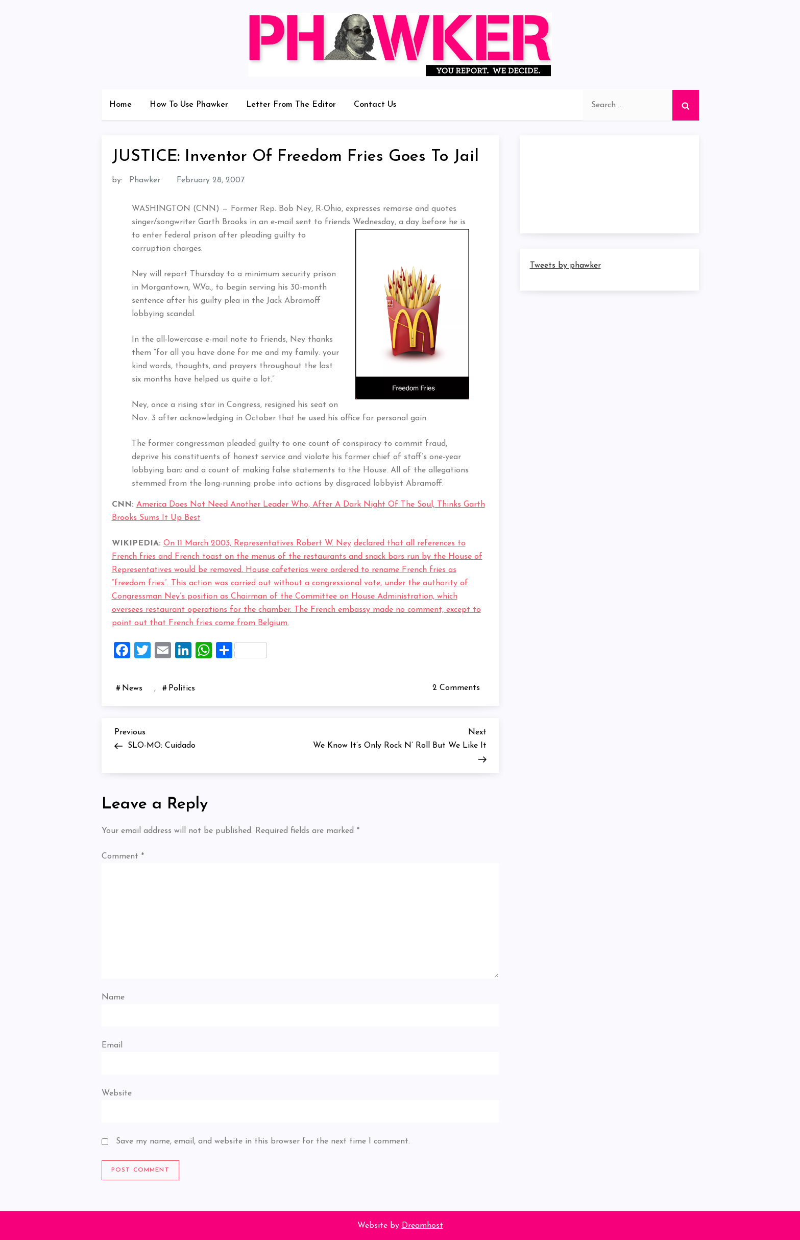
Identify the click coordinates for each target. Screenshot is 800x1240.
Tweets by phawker (565, 265)
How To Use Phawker (189, 105)
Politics (181, 688)
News (132, 688)
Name (113, 997)
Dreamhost (422, 1226)
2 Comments (458, 687)
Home (120, 105)
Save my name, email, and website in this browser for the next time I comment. (263, 1141)
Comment (123, 856)
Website (117, 1093)
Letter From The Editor (291, 105)
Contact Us (375, 105)
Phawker (144, 180)
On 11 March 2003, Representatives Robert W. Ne (255, 543)
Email (112, 1045)
